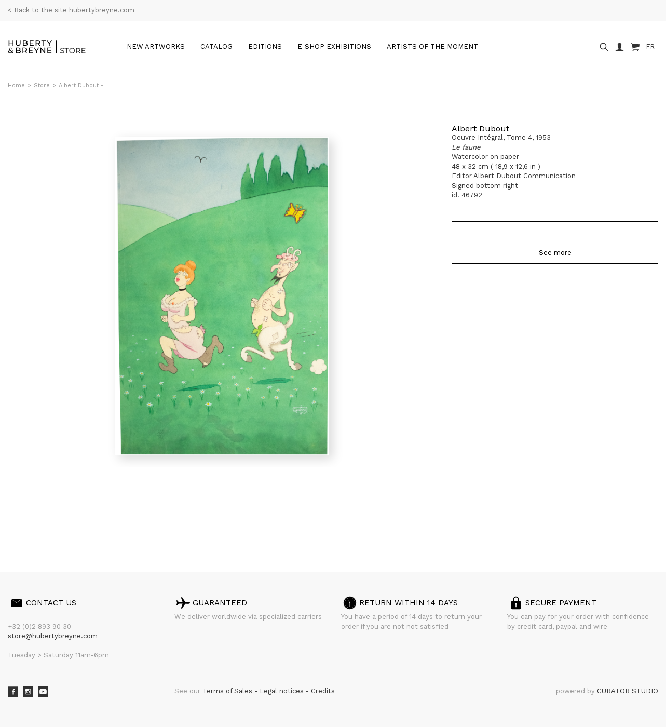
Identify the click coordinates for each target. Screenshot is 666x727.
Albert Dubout (480, 128)
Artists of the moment (432, 46)
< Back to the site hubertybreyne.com (71, 10)
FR (650, 46)
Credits (323, 691)
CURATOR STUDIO (627, 691)
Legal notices (283, 691)
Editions (265, 46)
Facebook (13, 691)
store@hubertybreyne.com (53, 636)
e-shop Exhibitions (334, 46)
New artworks (156, 46)
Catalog (216, 46)
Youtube (43, 691)
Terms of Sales (228, 691)
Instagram (28, 691)
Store (42, 85)
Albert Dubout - (81, 85)
